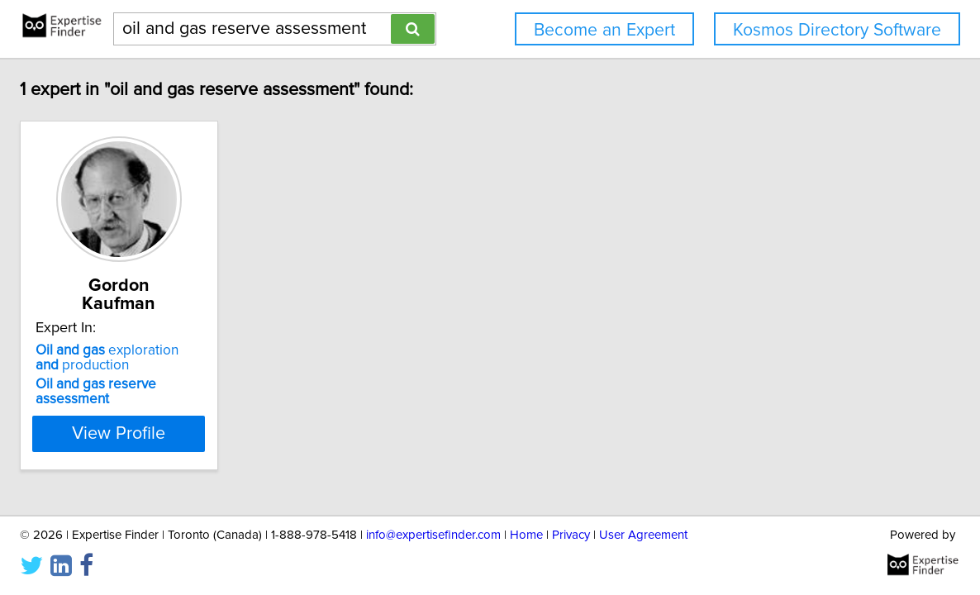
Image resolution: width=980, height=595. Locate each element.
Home (526, 535)
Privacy (571, 535)
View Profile (118, 434)
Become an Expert (604, 30)
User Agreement (643, 535)
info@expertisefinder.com (433, 535)
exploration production (107, 358)
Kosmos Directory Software (837, 30)
